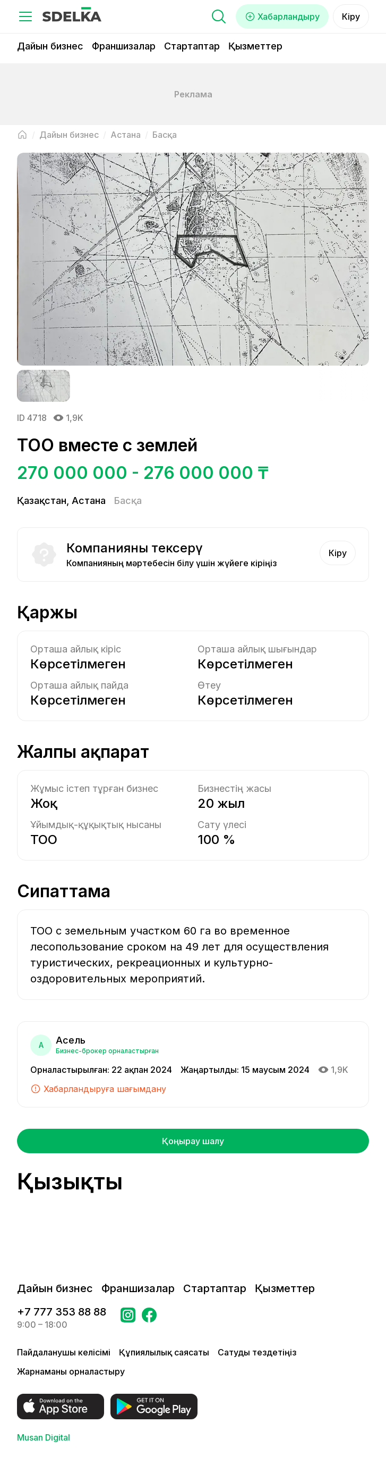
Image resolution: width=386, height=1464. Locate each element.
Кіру (351, 16)
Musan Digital (43, 1437)
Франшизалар (124, 46)
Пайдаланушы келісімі (63, 1352)
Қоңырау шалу (193, 1141)
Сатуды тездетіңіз (257, 1352)
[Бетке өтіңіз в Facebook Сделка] (149, 1318)
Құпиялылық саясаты (164, 1352)
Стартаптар (192, 46)
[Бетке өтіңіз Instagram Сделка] (127, 1318)
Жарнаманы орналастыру (71, 1371)
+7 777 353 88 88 (61, 1311)
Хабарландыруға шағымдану (98, 1088)
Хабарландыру (282, 16)
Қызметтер (255, 46)
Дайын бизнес (50, 46)
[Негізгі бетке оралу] (22, 134)
